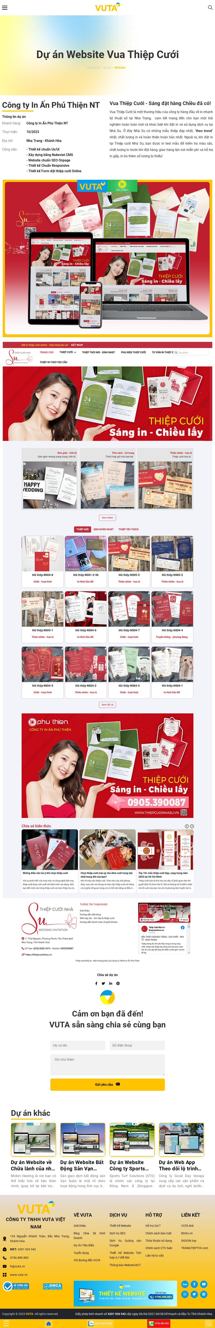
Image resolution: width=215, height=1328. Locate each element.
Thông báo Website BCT (125, 1265)
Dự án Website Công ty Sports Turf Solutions (127, 1165)
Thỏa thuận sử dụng (159, 1240)
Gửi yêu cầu (107, 1084)
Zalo (184, 1284)
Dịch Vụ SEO (118, 1233)
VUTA (29, 1314)
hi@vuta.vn (17, 1266)
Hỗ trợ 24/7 (153, 1225)
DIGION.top (188, 1240)
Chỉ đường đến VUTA (87, 1260)
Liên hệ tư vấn (155, 1255)
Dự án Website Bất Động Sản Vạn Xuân (82, 1165)
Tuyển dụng (81, 1253)
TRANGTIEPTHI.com (194, 1248)
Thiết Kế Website (120, 1225)
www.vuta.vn (19, 1274)
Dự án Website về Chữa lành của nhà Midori (32, 1165)
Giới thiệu (80, 1225)
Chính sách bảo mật (159, 1233)
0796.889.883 (19, 1257)
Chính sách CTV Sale (159, 1248)
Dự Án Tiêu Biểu (84, 1245)
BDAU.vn (187, 1233)
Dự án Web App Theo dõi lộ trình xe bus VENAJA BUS (178, 1165)
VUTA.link (187, 1225)
